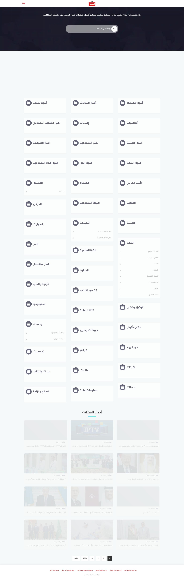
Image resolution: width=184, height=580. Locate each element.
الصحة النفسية (152, 276)
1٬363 (85, 558)
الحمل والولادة (153, 258)
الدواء (156, 264)
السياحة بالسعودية (104, 238)
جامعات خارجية (59, 339)
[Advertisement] (92, 74)
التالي (76, 558)
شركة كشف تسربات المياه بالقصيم (85, 570)
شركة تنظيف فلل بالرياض (115, 570)
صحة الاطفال (153, 295)
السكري (155, 270)
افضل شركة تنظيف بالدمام (130, 570)
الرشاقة (62, 191)
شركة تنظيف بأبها (54, 570)
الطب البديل (153, 282)
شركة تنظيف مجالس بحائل (67, 570)
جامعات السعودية (58, 333)
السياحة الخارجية (104, 231)
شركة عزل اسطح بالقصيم (101, 570)
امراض (156, 288)
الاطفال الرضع (153, 251)
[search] (114, 30)
